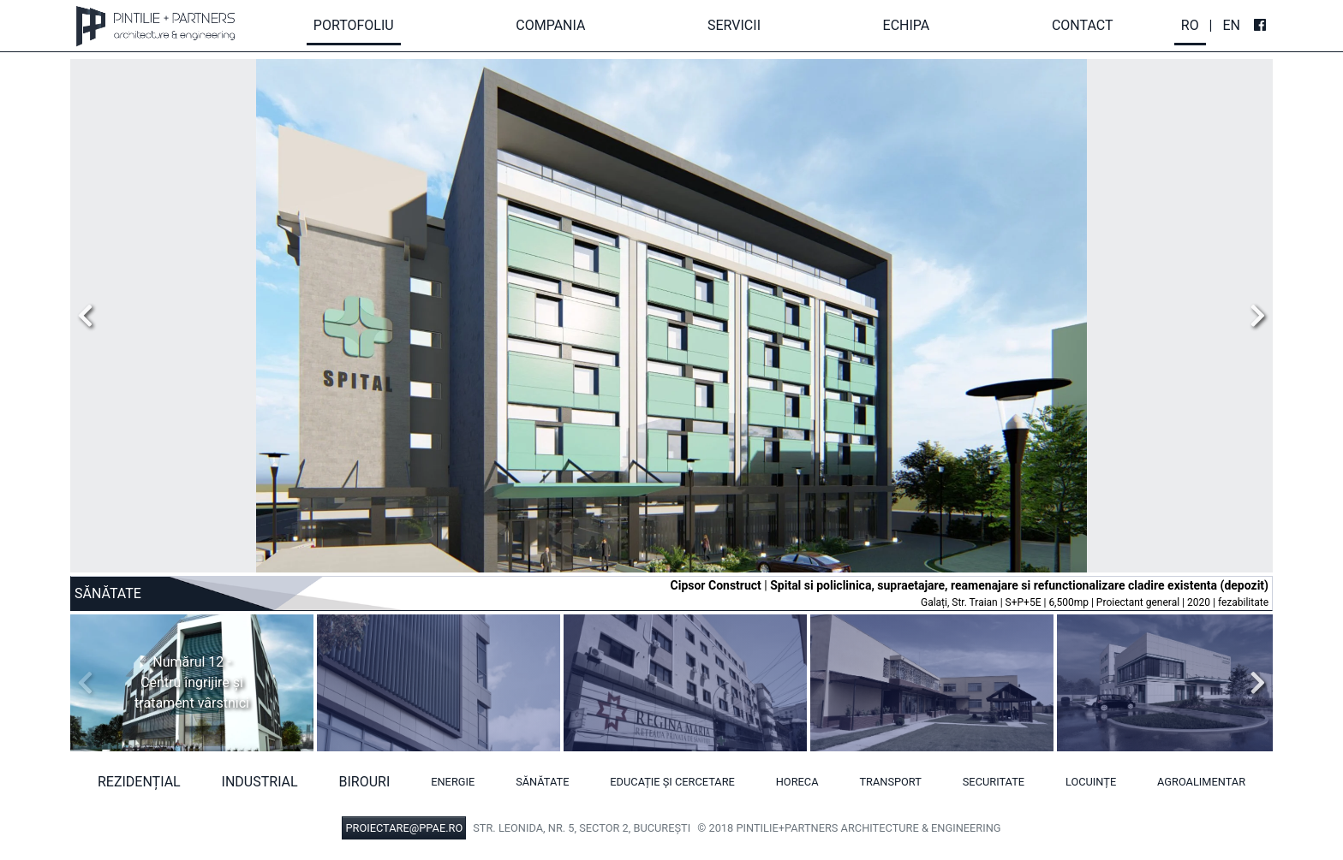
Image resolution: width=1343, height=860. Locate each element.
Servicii (734, 25)
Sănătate (542, 781)
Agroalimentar (1201, 781)
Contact (1082, 25)
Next (1253, 316)
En (1231, 25)
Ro (1190, 25)
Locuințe (1090, 781)
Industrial (260, 782)
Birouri (365, 782)
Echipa (906, 25)
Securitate (993, 781)
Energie (453, 781)
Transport (890, 781)
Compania (550, 25)
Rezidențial (139, 782)
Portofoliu (353, 25)
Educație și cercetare (672, 781)
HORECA (797, 781)
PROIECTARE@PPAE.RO (404, 827)
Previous (90, 316)
